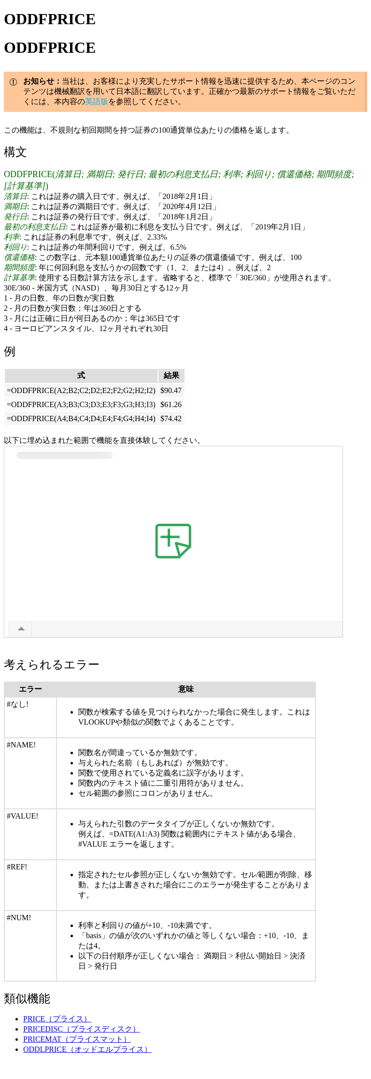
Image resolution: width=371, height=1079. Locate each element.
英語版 (96, 101)
